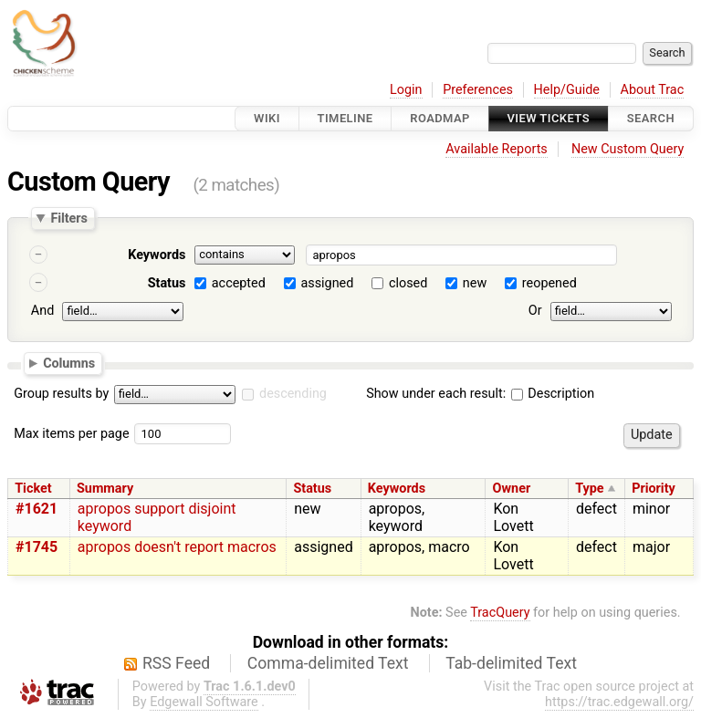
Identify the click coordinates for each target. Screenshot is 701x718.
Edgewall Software (204, 702)
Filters (68, 218)
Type (589, 488)
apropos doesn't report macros (177, 547)
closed (408, 283)
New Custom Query (627, 149)
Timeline (345, 118)
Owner (512, 488)
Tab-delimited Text (511, 663)
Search (651, 118)
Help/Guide (567, 90)
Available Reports (496, 149)
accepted (239, 283)
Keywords (156, 255)
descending (293, 393)
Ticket (33, 488)
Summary (105, 488)
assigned (326, 283)
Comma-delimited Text (328, 663)
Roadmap (440, 118)
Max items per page (71, 434)
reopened (549, 283)
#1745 (37, 547)
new (475, 283)
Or (535, 310)
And (42, 310)
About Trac (653, 90)
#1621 (37, 508)
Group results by (61, 393)
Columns (69, 362)
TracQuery (499, 612)
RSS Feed (176, 663)
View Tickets (548, 118)
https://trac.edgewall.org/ (619, 702)
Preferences (478, 90)
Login (406, 90)
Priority (653, 488)
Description (552, 393)
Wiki (267, 118)
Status (167, 283)
